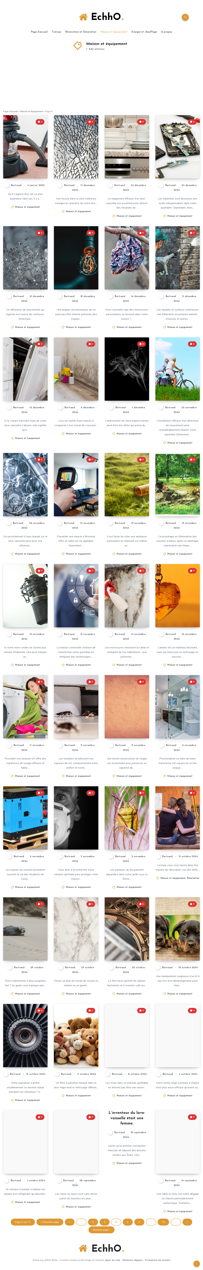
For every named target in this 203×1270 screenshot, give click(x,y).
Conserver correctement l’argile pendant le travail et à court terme (125, 719)
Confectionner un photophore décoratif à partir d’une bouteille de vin (127, 497)
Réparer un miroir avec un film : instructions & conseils (127, 944)
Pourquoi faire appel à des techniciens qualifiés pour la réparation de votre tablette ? (176, 156)
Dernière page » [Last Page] (101, 1229)
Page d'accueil (10, 111)
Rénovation (193, 878)
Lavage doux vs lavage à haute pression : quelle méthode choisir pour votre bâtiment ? (176, 267)
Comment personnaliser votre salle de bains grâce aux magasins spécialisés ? (176, 716)
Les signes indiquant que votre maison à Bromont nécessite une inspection (77, 497)
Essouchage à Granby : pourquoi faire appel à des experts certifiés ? (178, 497)
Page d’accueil (39, 32)
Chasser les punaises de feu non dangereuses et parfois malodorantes (126, 830)
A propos (166, 32)
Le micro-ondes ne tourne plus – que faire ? (24, 613)
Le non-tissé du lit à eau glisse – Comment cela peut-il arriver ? (178, 944)
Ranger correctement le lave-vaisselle (125, 164)
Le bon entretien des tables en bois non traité (178, 1159)
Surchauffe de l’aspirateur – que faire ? (25, 1053)
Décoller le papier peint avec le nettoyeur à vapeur (127, 384)
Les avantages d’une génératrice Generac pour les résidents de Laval (26, 830)
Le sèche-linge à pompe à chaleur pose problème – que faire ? (177, 1050)
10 (163, 1222)
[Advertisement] (101, 86)
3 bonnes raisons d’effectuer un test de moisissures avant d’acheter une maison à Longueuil (76, 375)
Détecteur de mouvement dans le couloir (177, 386)
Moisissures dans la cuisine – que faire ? (126, 275)
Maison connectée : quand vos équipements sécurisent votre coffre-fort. (76, 608)
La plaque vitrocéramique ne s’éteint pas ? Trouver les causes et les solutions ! (77, 270)
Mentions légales (132, 1260)
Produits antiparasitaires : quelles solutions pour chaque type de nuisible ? (76, 719)
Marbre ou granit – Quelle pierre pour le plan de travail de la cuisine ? (76, 941)
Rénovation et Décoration (80, 32)
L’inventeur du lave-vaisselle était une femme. (127, 1118)
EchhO (101, 17)
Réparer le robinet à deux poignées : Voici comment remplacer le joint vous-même (26, 938)
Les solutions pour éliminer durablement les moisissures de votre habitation (127, 608)
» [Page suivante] (187, 1222)
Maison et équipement (114, 32)
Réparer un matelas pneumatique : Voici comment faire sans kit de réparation (126, 1045)
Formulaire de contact (157, 1260)
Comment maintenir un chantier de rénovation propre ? (174, 830)
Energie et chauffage (144, 32)
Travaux (56, 32)
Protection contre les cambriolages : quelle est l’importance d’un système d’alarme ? (76, 827)
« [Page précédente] (69, 1222)
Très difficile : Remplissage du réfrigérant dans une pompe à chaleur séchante (25, 1154)
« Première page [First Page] (50, 1222)
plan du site (112, 1260)
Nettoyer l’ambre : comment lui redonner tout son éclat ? (178, 611)
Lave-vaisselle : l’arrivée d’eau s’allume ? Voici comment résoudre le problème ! (23, 378)
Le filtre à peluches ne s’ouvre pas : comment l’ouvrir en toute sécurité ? (75, 1045)
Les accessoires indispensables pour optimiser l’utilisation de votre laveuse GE (25, 719)
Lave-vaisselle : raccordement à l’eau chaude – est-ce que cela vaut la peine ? (24, 497)
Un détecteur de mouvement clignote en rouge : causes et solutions (26, 270)
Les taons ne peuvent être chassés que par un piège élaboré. (76, 1157)
